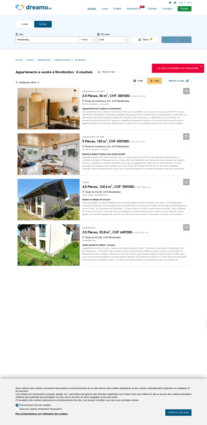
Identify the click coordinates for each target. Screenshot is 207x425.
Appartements (44, 60)
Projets (117, 8)
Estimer (152, 8)
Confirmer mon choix (178, 412)
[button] (23, 108)
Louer (104, 8)
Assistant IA (133, 8)
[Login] (175, 2)
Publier (185, 8)
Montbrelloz (80, 60)
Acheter (91, 8)
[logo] (33, 7)
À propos (167, 8)
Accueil (19, 60)
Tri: (17, 82)
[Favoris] (170, 2)
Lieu (21, 34)
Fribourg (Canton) (62, 60)
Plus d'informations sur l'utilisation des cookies (42, 414)
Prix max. (105, 34)
